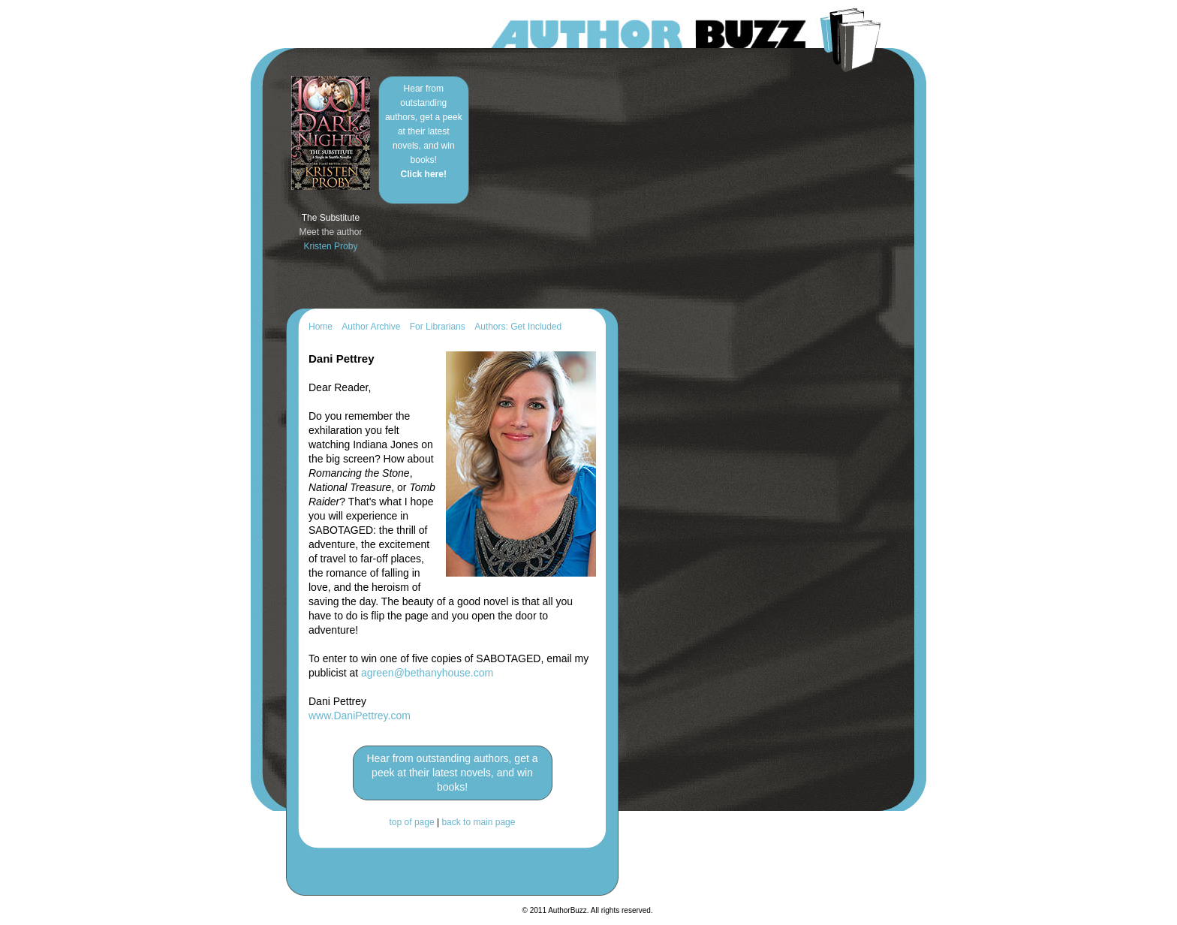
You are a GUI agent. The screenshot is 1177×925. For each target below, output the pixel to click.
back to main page (478, 822)
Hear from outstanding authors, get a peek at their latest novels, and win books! (423, 131)
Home (321, 326)
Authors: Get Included (517, 326)
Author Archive (371, 326)
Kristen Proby (330, 246)
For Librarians (437, 326)
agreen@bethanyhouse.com (427, 673)
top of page (412, 822)
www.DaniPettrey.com (360, 716)
